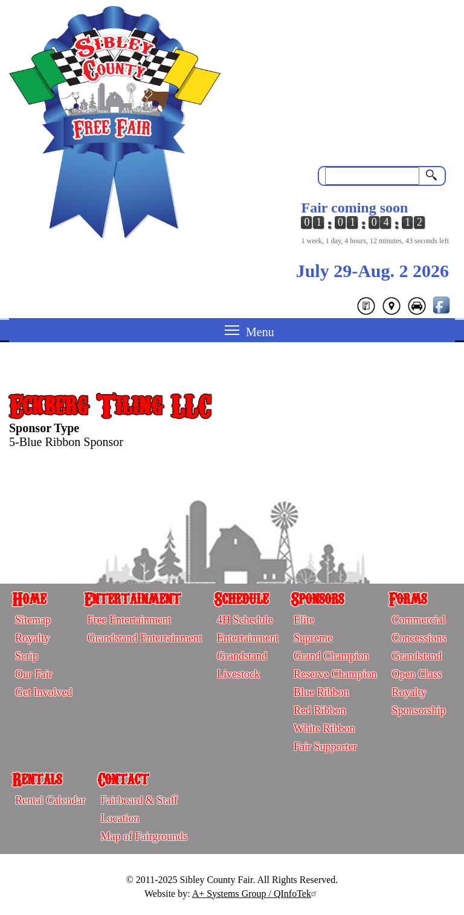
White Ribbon (324, 728)
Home (29, 598)
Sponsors (317, 598)
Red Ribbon (320, 710)
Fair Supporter (325, 747)
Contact (123, 778)
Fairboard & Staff (139, 800)
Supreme (313, 638)
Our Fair (34, 674)
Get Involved (43, 692)
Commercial (418, 620)
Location (119, 818)
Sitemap (33, 620)
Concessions (419, 638)
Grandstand (242, 656)
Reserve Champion (335, 674)
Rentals (37, 778)
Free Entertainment (128, 620)
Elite (304, 620)
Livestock (238, 674)
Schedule (241, 598)
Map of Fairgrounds (143, 837)
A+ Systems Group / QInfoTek (256, 893)
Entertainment (132, 598)
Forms (407, 598)
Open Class (417, 674)
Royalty (32, 638)
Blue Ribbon (321, 692)
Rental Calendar (50, 800)
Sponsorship (418, 710)
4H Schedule (244, 620)
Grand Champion (331, 656)
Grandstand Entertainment (144, 638)
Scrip (26, 656)
